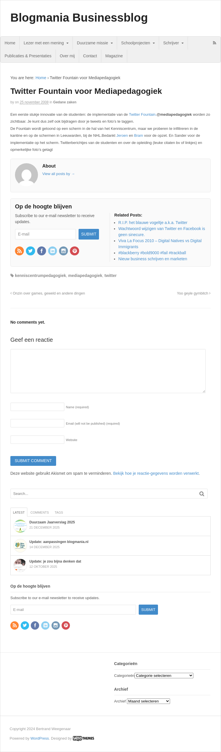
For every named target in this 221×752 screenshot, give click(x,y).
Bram (139, 135)
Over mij (67, 56)
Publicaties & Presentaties (28, 56)
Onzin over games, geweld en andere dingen (47, 293)
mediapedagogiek (85, 275)
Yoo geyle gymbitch (194, 293)
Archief (120, 701)
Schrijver (171, 43)
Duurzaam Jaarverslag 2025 (52, 522)
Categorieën (124, 675)
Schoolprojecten (135, 43)
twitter (110, 275)
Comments (40, 512)
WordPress (40, 738)
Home (10, 43)
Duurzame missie (92, 43)
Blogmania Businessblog (79, 17)
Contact (90, 56)
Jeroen (123, 135)
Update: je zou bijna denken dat (55, 561)
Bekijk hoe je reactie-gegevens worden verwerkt (156, 473)
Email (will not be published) (93, 423)
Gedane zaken (65, 102)
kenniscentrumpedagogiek (40, 275)
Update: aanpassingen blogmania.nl (58, 542)
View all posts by (58, 174)
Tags (59, 512)
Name (77, 407)
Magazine (114, 56)
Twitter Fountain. (143, 114)
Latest (19, 512)
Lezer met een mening (44, 43)
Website (71, 440)
